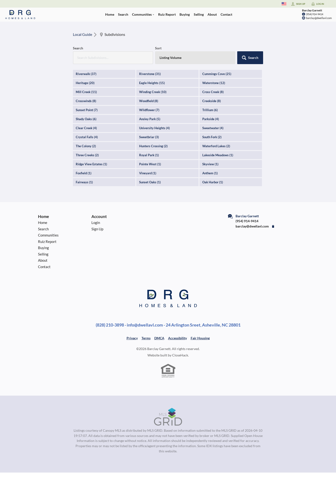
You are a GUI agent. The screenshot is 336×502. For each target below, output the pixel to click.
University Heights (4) (154, 128)
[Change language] (284, 3)
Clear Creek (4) (86, 128)
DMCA (159, 338)
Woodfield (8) (148, 101)
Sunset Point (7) (87, 110)
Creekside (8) (211, 101)
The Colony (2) (86, 146)
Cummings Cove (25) (216, 74)
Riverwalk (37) (86, 74)
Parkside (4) (210, 119)
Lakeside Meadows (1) (217, 155)
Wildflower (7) (149, 110)
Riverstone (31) (150, 74)
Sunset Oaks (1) (150, 182)
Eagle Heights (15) (152, 83)
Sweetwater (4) (212, 128)
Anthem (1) (210, 173)
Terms (146, 338)
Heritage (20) (85, 83)
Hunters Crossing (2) (153, 146)
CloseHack (180, 355)
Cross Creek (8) (213, 92)
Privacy (132, 338)
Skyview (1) (210, 164)
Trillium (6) (210, 110)
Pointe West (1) (150, 164)
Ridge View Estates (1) (91, 164)
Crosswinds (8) (86, 101)
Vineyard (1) (147, 173)
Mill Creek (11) (86, 92)
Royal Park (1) (149, 155)
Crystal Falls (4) (87, 137)
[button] (250, 57)
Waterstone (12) (213, 83)
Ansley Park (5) (149, 119)
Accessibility (177, 338)
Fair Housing (200, 338)
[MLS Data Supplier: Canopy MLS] (168, 417)
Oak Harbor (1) (212, 182)
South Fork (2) (212, 137)
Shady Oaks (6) (86, 119)
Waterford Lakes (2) (216, 146)
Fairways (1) (84, 182)
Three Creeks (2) (87, 155)
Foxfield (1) (83, 173)
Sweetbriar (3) (149, 137)
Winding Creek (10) (152, 92)
